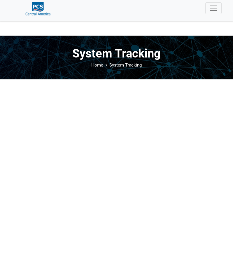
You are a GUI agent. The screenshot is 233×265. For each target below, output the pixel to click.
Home (97, 65)
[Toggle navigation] (213, 8)
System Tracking (125, 65)
